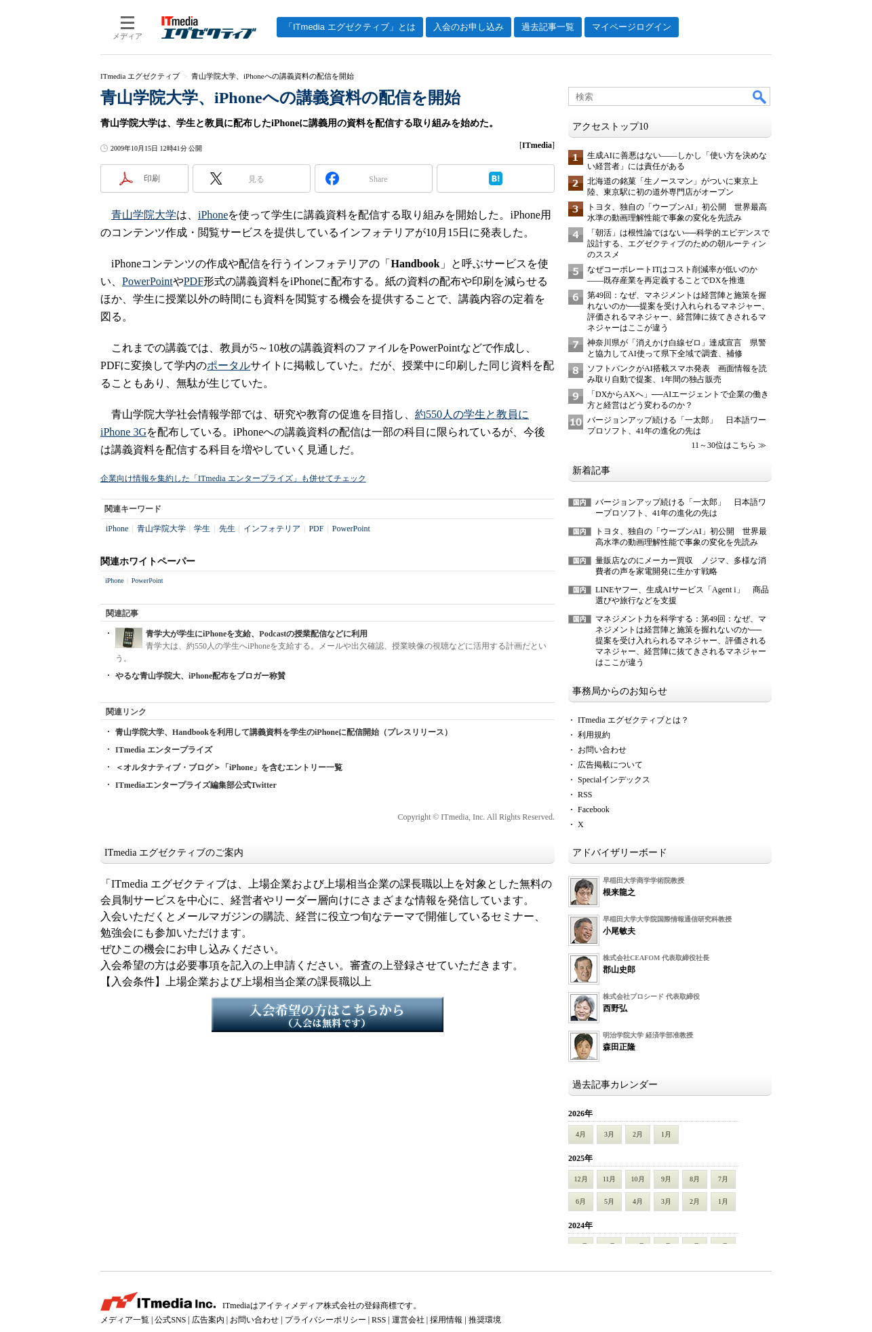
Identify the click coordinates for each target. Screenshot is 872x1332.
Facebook (594, 809)
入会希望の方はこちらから (327, 1014)
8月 (695, 1179)
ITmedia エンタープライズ (163, 750)
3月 (609, 1134)
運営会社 (408, 1320)
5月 (609, 1201)
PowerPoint (147, 281)
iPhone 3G (123, 432)
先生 (227, 528)
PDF (193, 281)
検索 (760, 96)
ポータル (228, 365)
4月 (581, 1134)
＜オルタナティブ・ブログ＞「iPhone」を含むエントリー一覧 (228, 767)
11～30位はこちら (723, 445)
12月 (581, 1179)
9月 (666, 1179)
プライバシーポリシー (325, 1320)
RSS (585, 794)
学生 (202, 528)
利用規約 (594, 735)
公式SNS (170, 1320)
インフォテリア (271, 528)
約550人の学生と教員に (472, 414)
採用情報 (446, 1320)
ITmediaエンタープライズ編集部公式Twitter (196, 785)
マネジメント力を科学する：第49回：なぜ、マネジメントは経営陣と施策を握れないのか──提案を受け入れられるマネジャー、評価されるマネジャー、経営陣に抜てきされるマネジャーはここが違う (680, 640)
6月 (581, 1201)
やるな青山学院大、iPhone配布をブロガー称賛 (200, 676)
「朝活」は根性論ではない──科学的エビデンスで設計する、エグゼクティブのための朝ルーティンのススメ (678, 243)
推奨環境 (485, 1320)
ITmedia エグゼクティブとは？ (633, 720)
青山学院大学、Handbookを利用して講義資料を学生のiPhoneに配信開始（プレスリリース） (283, 732)
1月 (666, 1134)
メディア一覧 (124, 1320)
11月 (609, 1179)
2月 (638, 1134)
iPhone (213, 215)
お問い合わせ (602, 750)
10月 (638, 1179)
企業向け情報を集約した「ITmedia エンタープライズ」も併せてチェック (233, 478)
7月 (723, 1179)
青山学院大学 (143, 215)
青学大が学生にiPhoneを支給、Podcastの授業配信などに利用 (257, 634)
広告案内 (208, 1320)
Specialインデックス (614, 779)
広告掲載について (610, 764)
